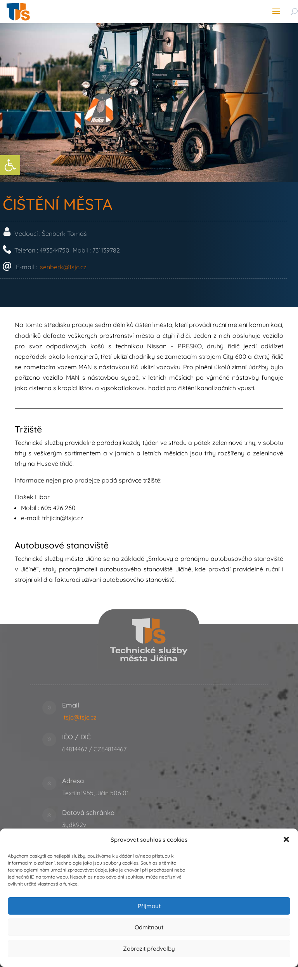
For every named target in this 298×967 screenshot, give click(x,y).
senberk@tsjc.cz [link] (131, 267)
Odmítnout (149, 927)
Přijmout (149, 906)
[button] (286, 839)
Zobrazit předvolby (149, 948)
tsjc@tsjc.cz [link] (80, 717)
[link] (10, 165)
